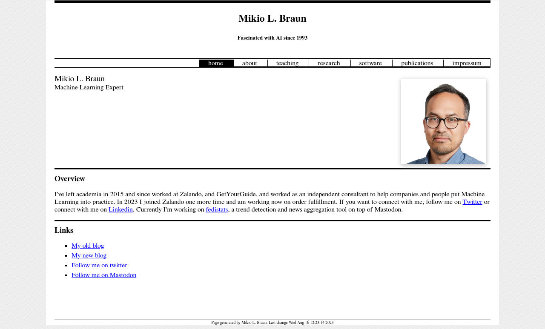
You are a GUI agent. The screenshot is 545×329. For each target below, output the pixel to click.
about (249, 63)
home (215, 63)
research (329, 63)
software (370, 63)
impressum (467, 63)
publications (417, 63)
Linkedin (121, 209)
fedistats (217, 209)
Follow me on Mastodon (104, 275)
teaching (287, 63)
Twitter (472, 201)
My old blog (88, 245)
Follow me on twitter (99, 265)
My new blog (89, 255)
